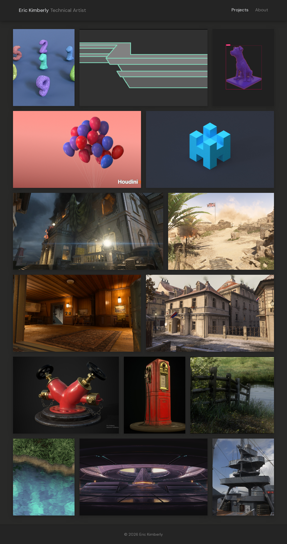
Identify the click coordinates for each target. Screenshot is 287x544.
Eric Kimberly (34, 10)
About (261, 10)
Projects (240, 10)
